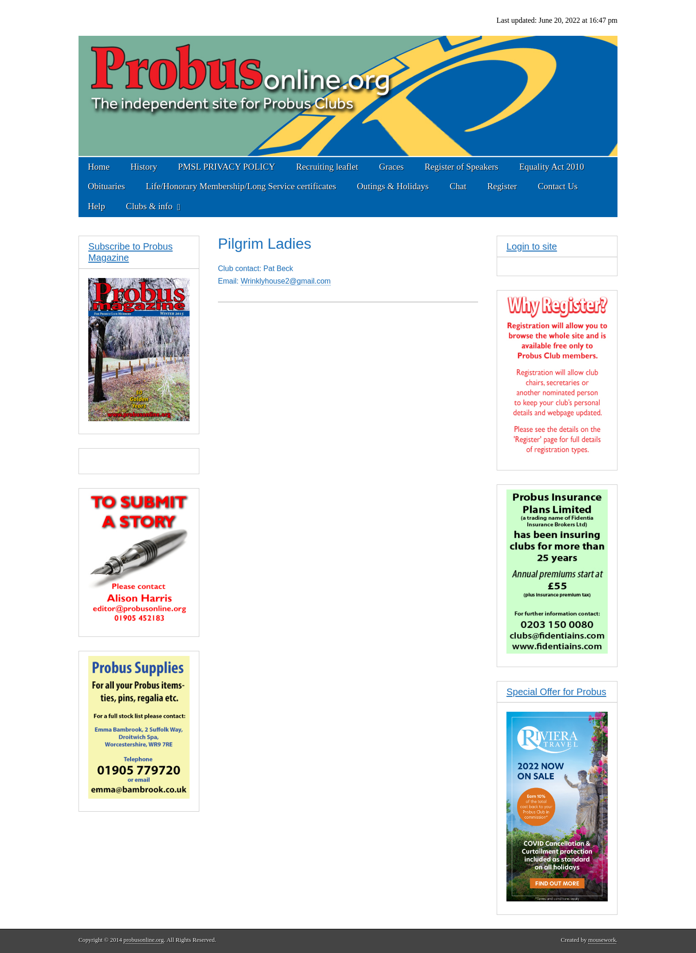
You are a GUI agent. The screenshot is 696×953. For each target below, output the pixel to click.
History (144, 167)
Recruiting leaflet (327, 167)
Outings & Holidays (393, 186)
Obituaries (106, 186)
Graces (391, 167)
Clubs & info (149, 206)
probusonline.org (144, 940)
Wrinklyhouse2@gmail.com (286, 281)
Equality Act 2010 (551, 167)
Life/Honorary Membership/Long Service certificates (241, 186)
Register (502, 186)
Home (99, 167)
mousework (602, 940)
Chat (458, 186)
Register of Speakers (462, 167)
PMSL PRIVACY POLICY (226, 167)
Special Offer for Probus (556, 692)
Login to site (531, 246)
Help (96, 206)
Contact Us (558, 186)
